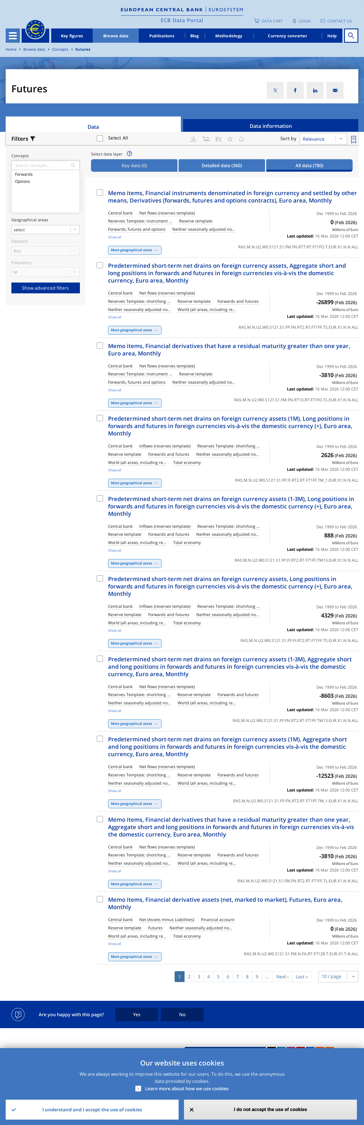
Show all (114, 237)
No (182, 1014)
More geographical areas (131, 250)
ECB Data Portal (182, 20)
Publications (161, 35)
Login (305, 21)
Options (45, 180)
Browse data (116, 35)
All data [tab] (309, 165)
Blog (194, 35)
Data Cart (272, 21)
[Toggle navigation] (13, 35)
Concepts (60, 49)
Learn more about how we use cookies (187, 1088)
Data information (271, 125)
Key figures (72, 35)
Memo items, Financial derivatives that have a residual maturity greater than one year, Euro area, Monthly (229, 349)
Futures (82, 49)
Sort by (288, 138)
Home (11, 49)
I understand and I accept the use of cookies (92, 1109)
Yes (136, 1014)
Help (332, 35)
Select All (118, 138)
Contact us (339, 21)
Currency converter (287, 35)
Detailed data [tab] (222, 165)
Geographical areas (29, 220)
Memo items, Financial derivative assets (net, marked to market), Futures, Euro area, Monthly (225, 903)
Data (93, 126)
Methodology (228, 35)
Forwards (45, 173)
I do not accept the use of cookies (270, 1109)
